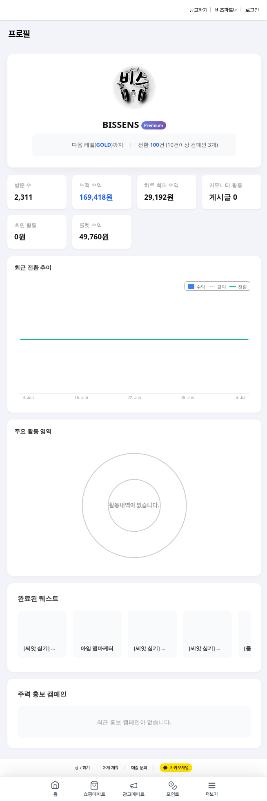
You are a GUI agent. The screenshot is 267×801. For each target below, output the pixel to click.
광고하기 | (200, 10)
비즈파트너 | (228, 10)
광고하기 (82, 767)
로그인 (252, 10)
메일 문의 (139, 767)
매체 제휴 (110, 767)
